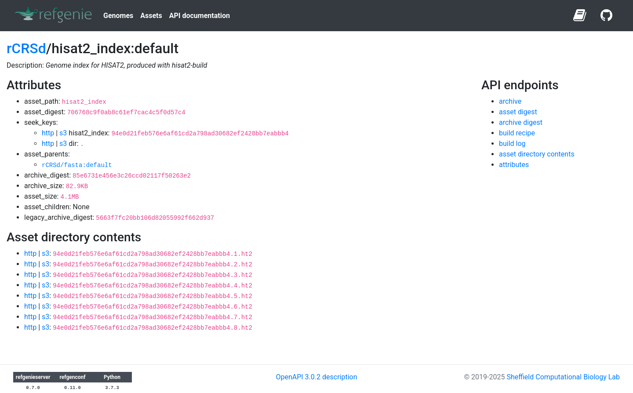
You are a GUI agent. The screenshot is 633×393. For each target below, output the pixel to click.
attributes (514, 164)
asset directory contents (537, 154)
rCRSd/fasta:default (77, 165)
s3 (63, 133)
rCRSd (26, 48)
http (48, 133)
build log (512, 143)
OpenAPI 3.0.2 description (316, 377)
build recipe (517, 133)
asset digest (518, 112)
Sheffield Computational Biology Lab (563, 377)
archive (510, 101)
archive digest (520, 122)
